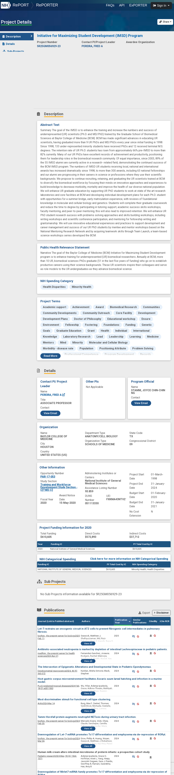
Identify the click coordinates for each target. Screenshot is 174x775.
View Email (50, 413)
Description (17, 36)
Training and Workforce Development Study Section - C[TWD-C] (58, 487)
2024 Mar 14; (46, 703)
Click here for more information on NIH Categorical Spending (129, 558)
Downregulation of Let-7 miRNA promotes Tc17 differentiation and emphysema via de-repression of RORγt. (102, 734)
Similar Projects (15, 103)
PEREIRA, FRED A (52, 394)
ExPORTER (138, 5)
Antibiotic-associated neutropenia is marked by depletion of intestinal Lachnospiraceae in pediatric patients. (102, 649)
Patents (9, 66)
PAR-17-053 (47, 476)
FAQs (110, 5)
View (88, 643)
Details (9, 44)
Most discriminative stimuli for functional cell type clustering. (74, 699)
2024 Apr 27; (56, 654)
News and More (15, 88)
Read (50, 355)
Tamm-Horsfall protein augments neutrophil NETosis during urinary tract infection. (87, 716)
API (122, 5)
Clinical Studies (14, 81)
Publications (13, 58)
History (9, 96)
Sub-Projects (13, 51)
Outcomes (11, 73)
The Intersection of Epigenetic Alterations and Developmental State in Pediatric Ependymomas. (94, 666)
